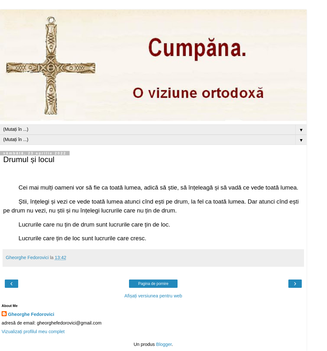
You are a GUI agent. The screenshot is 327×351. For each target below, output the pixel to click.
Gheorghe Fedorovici (31, 314)
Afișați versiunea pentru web (153, 295)
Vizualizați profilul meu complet (33, 331)
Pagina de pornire (153, 283)
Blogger (164, 344)
